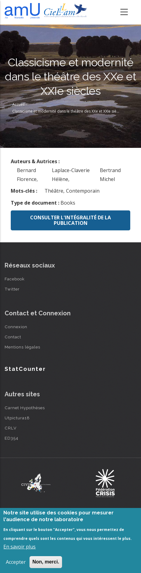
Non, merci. (45, 561)
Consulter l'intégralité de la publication (70, 220)
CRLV (11, 427)
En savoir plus (19, 546)
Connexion (16, 326)
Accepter (16, 562)
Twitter (12, 288)
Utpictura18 (17, 417)
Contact (13, 336)
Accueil (18, 104)
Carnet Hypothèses (25, 407)
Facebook (15, 278)
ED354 (11, 438)
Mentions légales (22, 346)
